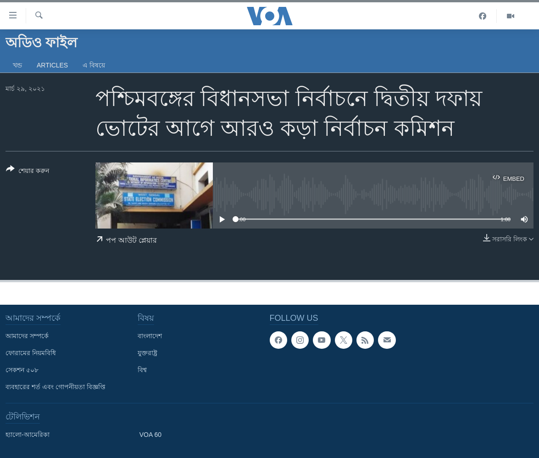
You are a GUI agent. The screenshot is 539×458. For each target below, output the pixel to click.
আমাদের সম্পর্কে (27, 336)
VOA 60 (150, 434)
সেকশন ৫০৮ (22, 370)
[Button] (27, 171)
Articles (52, 65)
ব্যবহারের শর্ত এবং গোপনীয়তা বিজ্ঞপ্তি (56, 387)
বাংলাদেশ (150, 336)
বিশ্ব (142, 370)
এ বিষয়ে (94, 65)
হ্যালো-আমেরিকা (28, 434)
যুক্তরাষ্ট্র (147, 353)
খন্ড (17, 65)
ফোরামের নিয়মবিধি (31, 353)
